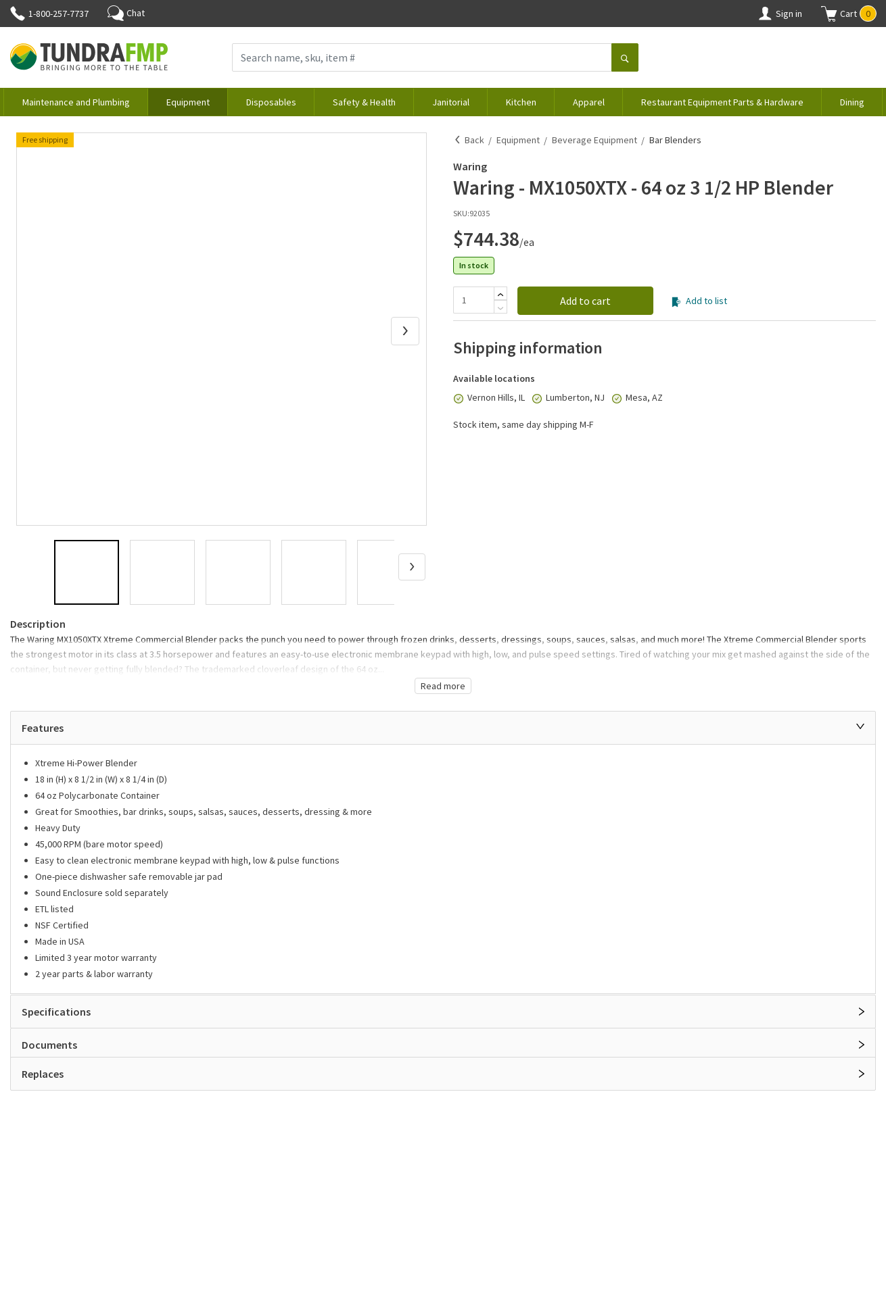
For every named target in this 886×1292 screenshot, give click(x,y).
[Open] (862, 1012)
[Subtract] (500, 308)
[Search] (625, 59)
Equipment (188, 102)
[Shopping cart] (829, 13)
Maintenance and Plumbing (76, 102)
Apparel (589, 102)
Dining (852, 102)
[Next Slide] (405, 331)
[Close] (860, 726)
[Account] (765, 13)
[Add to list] (676, 302)
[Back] (458, 140)
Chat (126, 13)
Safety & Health (364, 102)
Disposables (271, 102)
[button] (849, 13)
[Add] (500, 294)
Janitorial (450, 102)
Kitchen (521, 102)
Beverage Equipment (594, 140)
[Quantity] (473, 300)
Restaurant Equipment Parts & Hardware (722, 102)
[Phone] (17, 13)
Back (474, 140)
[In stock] (458, 398)
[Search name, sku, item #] (422, 57)
